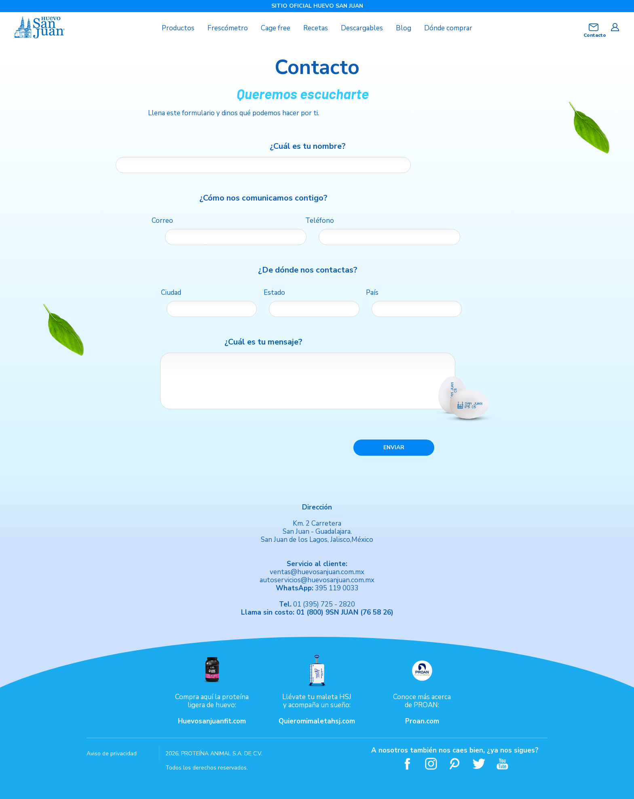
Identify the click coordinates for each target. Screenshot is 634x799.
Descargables (362, 28)
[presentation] (230, 447)
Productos (178, 28)
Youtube (503, 764)
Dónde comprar (448, 28)
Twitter (479, 764)
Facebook (407, 764)
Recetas (315, 28)
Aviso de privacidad (112, 753)
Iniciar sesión (615, 27)
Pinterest (455, 764)
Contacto (593, 35)
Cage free (275, 28)
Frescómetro (227, 28)
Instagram (431, 764)
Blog (403, 28)
